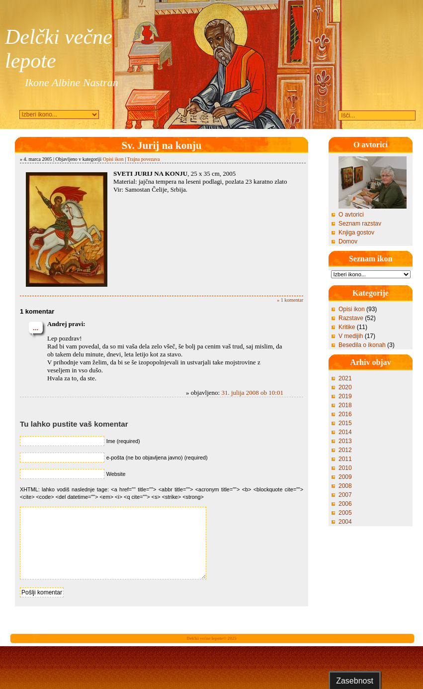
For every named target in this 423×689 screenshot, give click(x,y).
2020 (345, 387)
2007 (345, 494)
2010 (345, 467)
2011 (345, 459)
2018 (345, 405)
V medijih (350, 336)
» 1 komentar (290, 300)
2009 (345, 476)
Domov (347, 241)
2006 (345, 503)
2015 (345, 423)
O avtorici (351, 214)
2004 (345, 521)
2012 (345, 450)
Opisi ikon (113, 159)
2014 (345, 432)
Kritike (346, 327)
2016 (345, 414)
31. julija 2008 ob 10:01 (252, 392)
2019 (345, 396)
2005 (345, 512)
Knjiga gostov (356, 232)
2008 (345, 485)
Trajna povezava (143, 159)
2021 (345, 378)
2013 (345, 441)
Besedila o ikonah (362, 345)
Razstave (350, 318)
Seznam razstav (359, 223)
